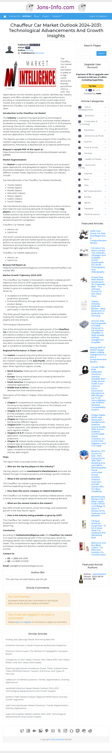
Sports (87, 203)
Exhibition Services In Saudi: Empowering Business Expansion (36, 645)
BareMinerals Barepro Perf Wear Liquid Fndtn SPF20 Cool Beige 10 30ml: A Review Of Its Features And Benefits (98, 506)
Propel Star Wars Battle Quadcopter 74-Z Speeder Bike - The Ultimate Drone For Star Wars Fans (98, 286)
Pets (86, 185)
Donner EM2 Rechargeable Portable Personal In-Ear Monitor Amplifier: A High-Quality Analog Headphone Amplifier (98, 331)
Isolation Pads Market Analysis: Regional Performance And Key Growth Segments (36, 698)
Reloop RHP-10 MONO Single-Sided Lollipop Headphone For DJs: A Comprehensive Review (98, 354)
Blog (36, 16)
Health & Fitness (93, 159)
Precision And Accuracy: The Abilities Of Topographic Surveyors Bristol (37, 652)
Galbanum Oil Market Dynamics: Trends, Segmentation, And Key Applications (38, 681)
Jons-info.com (57, 739)
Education (89, 130)
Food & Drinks (91, 147)
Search (101, 53)
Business (39, 53)
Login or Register (98, 16)
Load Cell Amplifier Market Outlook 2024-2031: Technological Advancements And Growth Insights (36, 715)
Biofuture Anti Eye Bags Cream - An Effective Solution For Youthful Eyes (98, 549)
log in (18, 622)
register (27, 622)
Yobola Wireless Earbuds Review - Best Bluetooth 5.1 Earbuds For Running (98, 308)
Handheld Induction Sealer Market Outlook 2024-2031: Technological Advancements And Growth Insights (32, 689)
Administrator (99, 574)
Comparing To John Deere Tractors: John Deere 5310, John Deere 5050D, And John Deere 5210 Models (38, 661)
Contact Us (14, 16)
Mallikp (29, 50)
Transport (88, 208)
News (86, 179)
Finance (88, 141)
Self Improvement (93, 191)
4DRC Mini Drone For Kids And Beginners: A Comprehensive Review (98, 237)
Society (87, 197)
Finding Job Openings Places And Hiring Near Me (30, 639)
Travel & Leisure (92, 214)
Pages (45, 16)
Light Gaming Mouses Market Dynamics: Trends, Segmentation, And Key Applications (37, 706)
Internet (88, 173)
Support (56, 16)
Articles (26, 16)
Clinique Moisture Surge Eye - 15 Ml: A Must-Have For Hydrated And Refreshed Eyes (98, 529)
